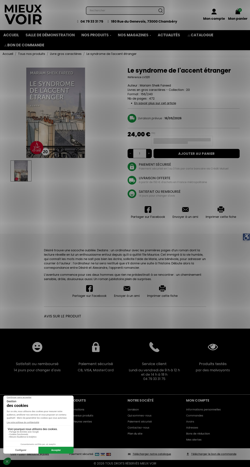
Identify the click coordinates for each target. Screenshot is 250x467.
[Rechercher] (125, 11)
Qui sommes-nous (140, 415)
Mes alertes (194, 440)
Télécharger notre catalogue (152, 454)
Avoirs (190, 421)
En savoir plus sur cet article (155, 103)
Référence (134, 77)
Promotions (76, 409)
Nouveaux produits (81, 415)
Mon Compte (197, 400)
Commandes (194, 415)
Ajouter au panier (196, 153)
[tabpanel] (56, 113)
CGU (22, 454)
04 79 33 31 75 (91, 21)
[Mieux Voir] (23, 14)
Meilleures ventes (80, 421)
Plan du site (135, 434)
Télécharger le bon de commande (213, 454)
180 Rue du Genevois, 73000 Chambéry (144, 21)
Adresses (192, 428)
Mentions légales (38, 454)
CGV (14, 454)
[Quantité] (139, 153)
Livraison (133, 409)
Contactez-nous (138, 428)
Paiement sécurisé (140, 421)
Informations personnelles (203, 409)
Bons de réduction (198, 434)
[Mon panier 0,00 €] (237, 15)
